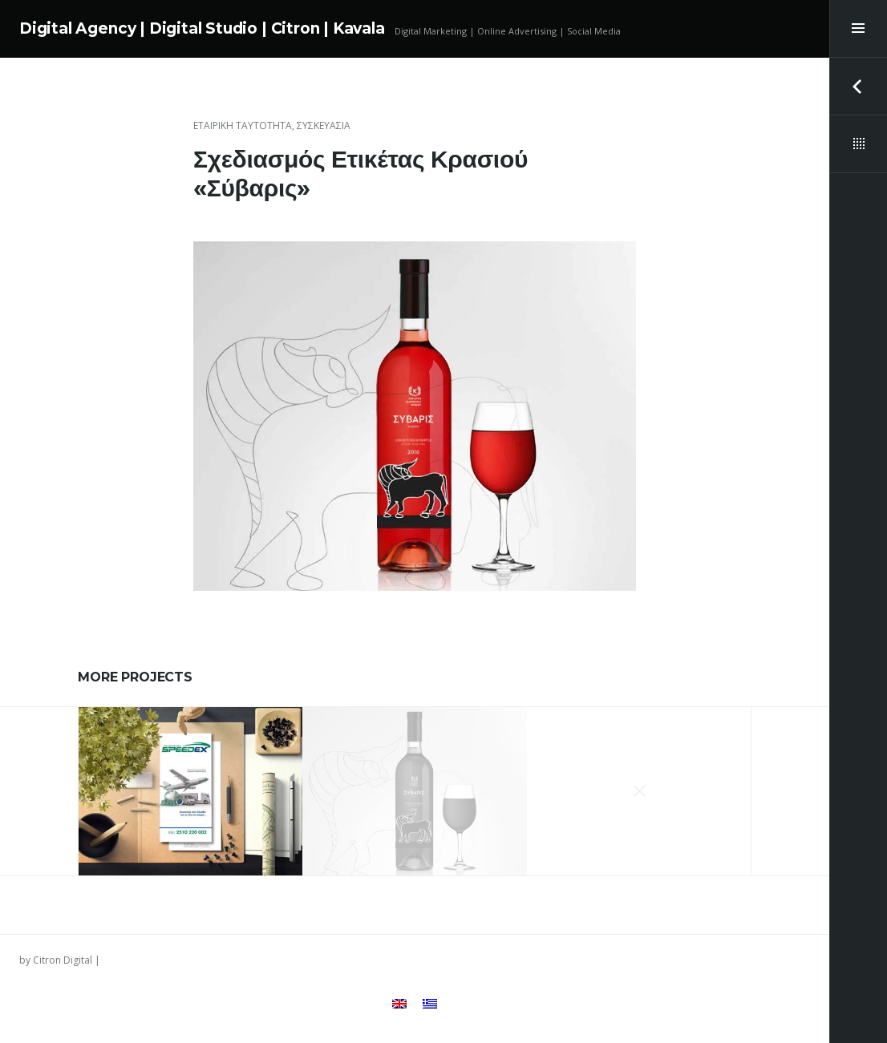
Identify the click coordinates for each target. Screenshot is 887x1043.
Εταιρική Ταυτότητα (242, 125)
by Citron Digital (55, 960)
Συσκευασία (323, 125)
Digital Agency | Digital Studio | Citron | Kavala (202, 28)
